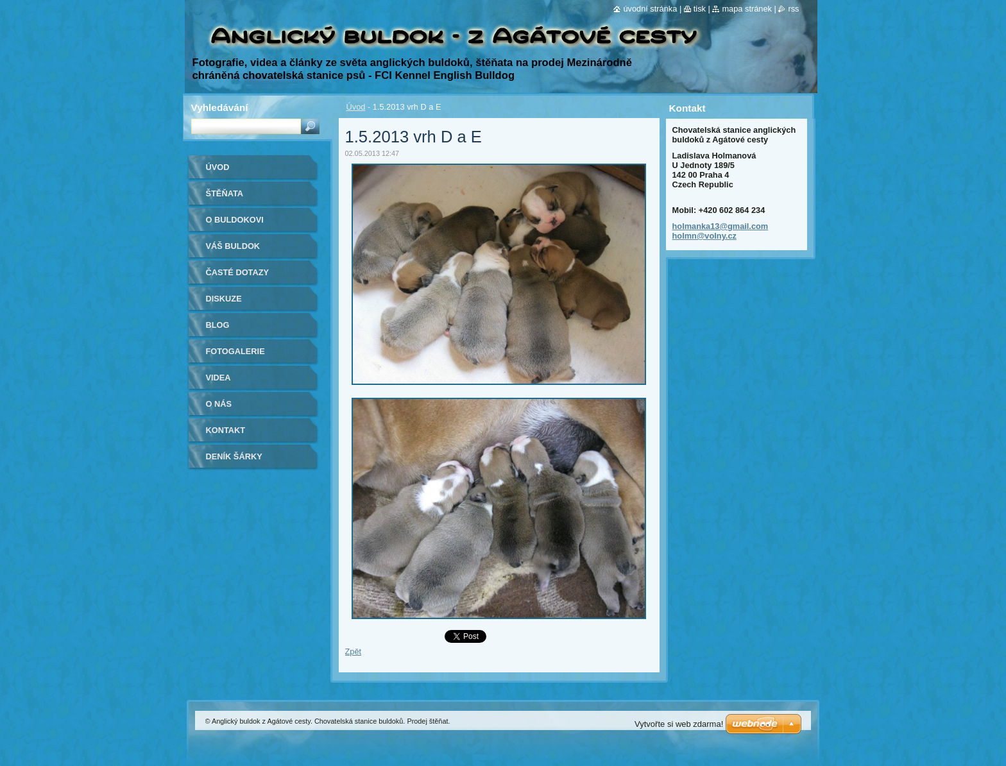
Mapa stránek (747, 8)
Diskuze (224, 298)
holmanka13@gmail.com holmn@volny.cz (720, 231)
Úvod (356, 107)
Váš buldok (233, 246)
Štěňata (225, 193)
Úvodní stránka (650, 8)
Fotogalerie (235, 351)
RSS (793, 8)
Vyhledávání (219, 107)
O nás (219, 404)
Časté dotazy (237, 272)
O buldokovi (235, 220)
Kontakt (226, 430)
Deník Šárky (234, 456)
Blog (218, 325)
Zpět (353, 651)
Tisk (700, 8)
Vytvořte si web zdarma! (679, 724)
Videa (218, 377)
